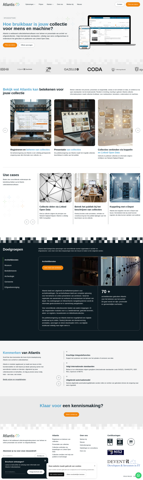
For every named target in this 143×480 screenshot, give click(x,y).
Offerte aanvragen (27, 45)
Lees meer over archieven (52, 268)
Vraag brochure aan (35, 472)
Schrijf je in (40, 456)
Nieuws (79, 4)
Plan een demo (133, 4)
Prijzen (41, 4)
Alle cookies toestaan (56, 474)
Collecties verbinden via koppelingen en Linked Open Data (61, 449)
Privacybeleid (127, 476)
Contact (119, 4)
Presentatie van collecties (60, 444)
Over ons (60, 4)
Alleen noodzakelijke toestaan (76, 474)
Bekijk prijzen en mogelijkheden (14, 379)
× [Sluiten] (94, 466)
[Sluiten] (45, 460)
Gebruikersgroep (85, 445)
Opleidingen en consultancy (89, 448)
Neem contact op (71, 414)
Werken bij (70, 4)
